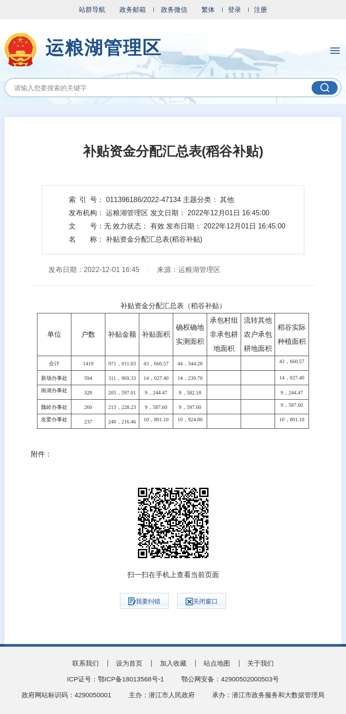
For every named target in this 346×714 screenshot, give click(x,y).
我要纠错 (144, 601)
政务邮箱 (132, 9)
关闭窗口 (202, 601)
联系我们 (85, 663)
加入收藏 (173, 663)
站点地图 (217, 663)
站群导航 (92, 9)
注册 (260, 9)
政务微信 (174, 9)
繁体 (208, 9)
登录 (234, 9)
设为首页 (129, 663)
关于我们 (260, 663)
